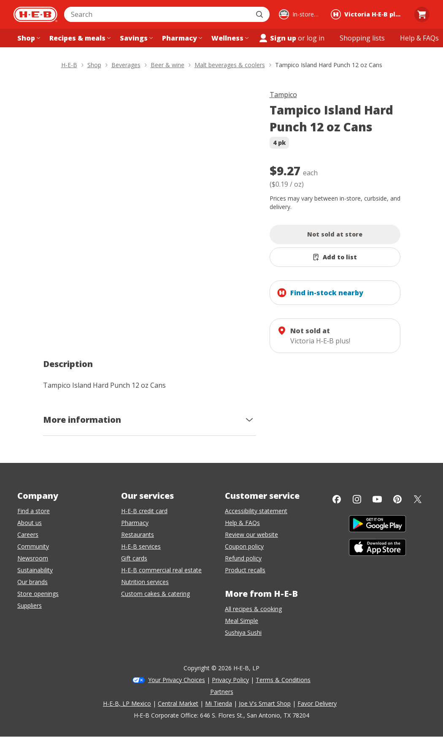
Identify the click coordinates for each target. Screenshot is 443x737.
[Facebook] (336, 499)
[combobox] (157, 14)
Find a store (33, 511)
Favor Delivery (317, 703)
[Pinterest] (397, 499)
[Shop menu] (28, 38)
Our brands (32, 582)
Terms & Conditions (283, 680)
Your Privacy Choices (176, 680)
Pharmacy (135, 523)
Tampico (283, 94)
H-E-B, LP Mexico (127, 703)
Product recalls (245, 570)
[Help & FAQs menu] (419, 38)
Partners (221, 692)
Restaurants (137, 534)
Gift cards (134, 558)
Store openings (38, 594)
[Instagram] (357, 499)
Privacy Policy (230, 680)
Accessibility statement (256, 511)
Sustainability (35, 570)
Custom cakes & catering (155, 594)
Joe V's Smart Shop (265, 703)
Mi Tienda (218, 703)
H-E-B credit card (144, 511)
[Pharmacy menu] (181, 38)
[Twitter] (417, 499)
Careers (27, 534)
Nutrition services (145, 582)
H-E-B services (141, 546)
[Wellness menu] (229, 38)
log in (315, 38)
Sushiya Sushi (243, 632)
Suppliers (29, 605)
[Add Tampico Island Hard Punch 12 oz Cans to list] (335, 257)
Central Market (178, 703)
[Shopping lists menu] (362, 38)
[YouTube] (377, 499)
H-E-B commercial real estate (161, 570)
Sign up (277, 38)
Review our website (251, 534)
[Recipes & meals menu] (79, 38)
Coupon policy (244, 546)
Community (33, 546)
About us (29, 523)
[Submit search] (260, 14)
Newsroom (32, 558)
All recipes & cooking (253, 609)
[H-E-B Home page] (35, 14)
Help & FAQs (242, 523)
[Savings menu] (135, 38)
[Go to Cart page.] (421, 14)
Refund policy (243, 558)
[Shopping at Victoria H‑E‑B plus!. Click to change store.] (368, 14)
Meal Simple (241, 621)
